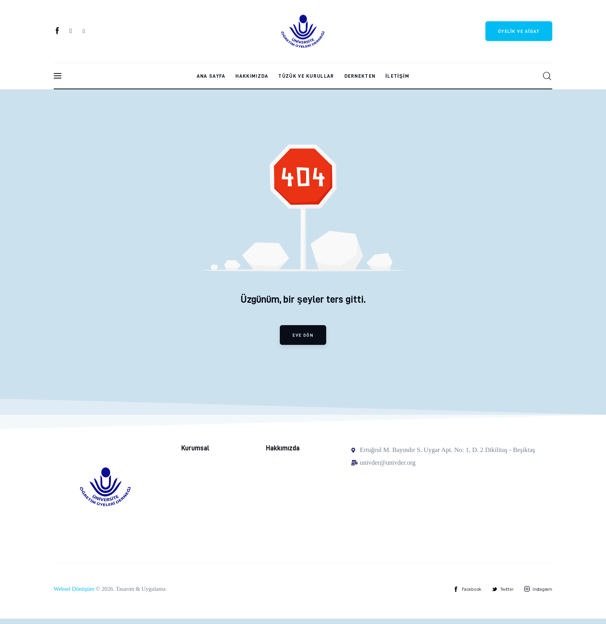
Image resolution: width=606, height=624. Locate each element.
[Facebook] (58, 32)
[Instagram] (84, 32)
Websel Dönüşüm (74, 595)
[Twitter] (71, 32)
